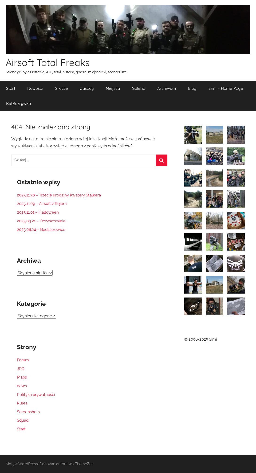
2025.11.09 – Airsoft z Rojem (42, 203)
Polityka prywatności (36, 394)
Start (10, 88)
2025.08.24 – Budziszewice (41, 229)
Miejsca (113, 88)
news (22, 385)
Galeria (138, 88)
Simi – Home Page (226, 88)
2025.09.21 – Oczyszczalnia (41, 221)
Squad (23, 420)
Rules (22, 403)
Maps (22, 377)
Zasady (87, 88)
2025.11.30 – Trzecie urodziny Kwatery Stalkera (59, 195)
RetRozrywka (18, 103)
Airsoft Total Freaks (48, 62)
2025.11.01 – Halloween (38, 212)
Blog (192, 88)
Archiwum (166, 88)
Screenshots (28, 411)
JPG (20, 368)
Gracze (61, 88)
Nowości (35, 88)
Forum (23, 360)
